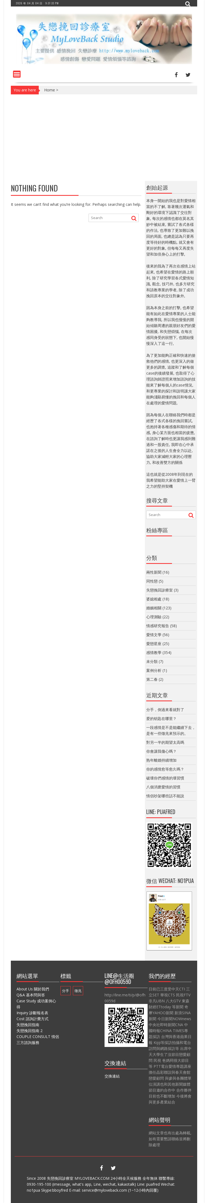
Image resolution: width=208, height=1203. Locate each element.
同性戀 (152, 581)
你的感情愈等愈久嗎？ (165, 769)
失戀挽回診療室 (159, 590)
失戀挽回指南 (28, 1024)
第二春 (152, 679)
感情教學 (153, 652)
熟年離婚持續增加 (161, 760)
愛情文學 (153, 634)
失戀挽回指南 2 (30, 1030)
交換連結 (112, 1076)
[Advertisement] (104, 138)
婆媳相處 (153, 599)
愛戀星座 (153, 643)
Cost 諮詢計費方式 (32, 1018)
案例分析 (153, 670)
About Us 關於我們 (33, 989)
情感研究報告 (157, 625)
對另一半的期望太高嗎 (165, 742)
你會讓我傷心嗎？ (161, 751)
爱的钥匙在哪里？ (161, 718)
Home (49, 89)
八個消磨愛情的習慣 (163, 786)
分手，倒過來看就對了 (165, 709)
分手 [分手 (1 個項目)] (65, 990)
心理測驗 (153, 616)
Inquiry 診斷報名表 (32, 1012)
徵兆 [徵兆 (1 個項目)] (78, 990)
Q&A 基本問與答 (31, 994)
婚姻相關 (153, 607)
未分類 (152, 661)
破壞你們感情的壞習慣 (165, 778)
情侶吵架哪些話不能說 (165, 795)
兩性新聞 (153, 572)
